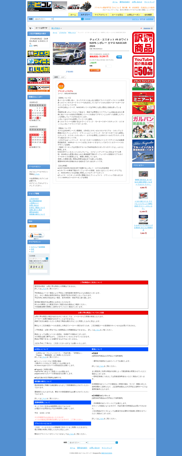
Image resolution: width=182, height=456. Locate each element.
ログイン (135, 19)
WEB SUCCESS (106, 453)
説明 (56, 77)
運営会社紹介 (125, 2)
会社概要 (148, 15)
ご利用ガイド (34, 203)
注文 (32, 249)
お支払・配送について (37, 207)
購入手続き (56, 28)
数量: (91, 66)
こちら (37, 174)
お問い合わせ (137, 2)
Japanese (146, 28)
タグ (62, 77)
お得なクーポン (133, 15)
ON (31, 46)
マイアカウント (101, 15)
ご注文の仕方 (34, 199)
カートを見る (117, 15)
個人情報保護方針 (35, 201)
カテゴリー (85, 15)
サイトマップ (149, 2)
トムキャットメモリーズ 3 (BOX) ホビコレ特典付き (143, 227)
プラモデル (62, 32)
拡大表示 (70, 71)
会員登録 (149, 19)
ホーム (115, 2)
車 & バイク (72, 32)
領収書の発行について (37, 214)
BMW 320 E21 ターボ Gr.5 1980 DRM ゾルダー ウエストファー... (143, 182)
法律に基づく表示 (35, 210)
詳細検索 (87, 19)
